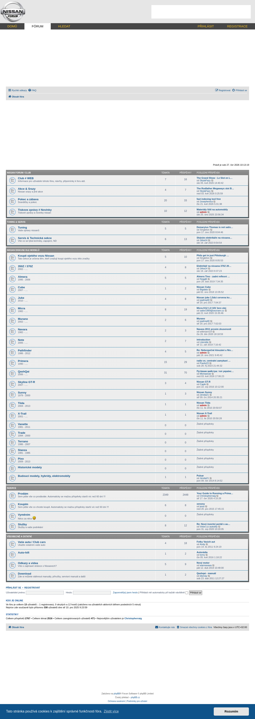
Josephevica (206, 201)
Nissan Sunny (204, 392)
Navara (22, 329)
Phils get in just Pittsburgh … (213, 255)
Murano (23, 318)
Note (21, 339)
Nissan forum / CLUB (19, 173)
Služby (22, 524)
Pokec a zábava (28, 199)
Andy (202, 544)
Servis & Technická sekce (35, 238)
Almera (22, 276)
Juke (21, 297)
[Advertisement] (201, 11)
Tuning (22, 227)
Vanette (23, 424)
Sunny (22, 392)
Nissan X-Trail (204, 413)
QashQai (23, 371)
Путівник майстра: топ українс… (215, 371)
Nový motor (203, 563)
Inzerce (11, 488)
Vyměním (24, 514)
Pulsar (200, 475)
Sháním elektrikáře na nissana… (214, 237)
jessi (202, 506)
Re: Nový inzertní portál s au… (213, 524)
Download (24, 573)
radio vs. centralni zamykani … (214, 360)
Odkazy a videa (28, 563)
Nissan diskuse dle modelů (23, 250)
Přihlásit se (13, 587)
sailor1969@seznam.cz (212, 310)
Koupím (23, 504)
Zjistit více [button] (111, 711)
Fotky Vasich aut (206, 541)
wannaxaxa (206, 565)
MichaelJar (205, 373)
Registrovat (32, 587)
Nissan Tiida (203, 403)
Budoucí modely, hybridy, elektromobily (44, 476)
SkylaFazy (205, 180)
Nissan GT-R (203, 381)
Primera (23, 361)
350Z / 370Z (25, 266)
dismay (203, 576)
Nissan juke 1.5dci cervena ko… (214, 297)
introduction (203, 339)
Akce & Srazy (27, 188)
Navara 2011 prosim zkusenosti (214, 329)
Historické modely (30, 467)
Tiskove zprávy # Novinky (35, 209)
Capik (203, 384)
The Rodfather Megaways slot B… (215, 188)
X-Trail (22, 413)
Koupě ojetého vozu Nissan (36, 255)
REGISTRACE (237, 26)
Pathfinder (25, 350)
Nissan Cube (204, 287)
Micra (21, 308)
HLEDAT (64, 26)
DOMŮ (12, 26)
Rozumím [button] (231, 711)
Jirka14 (203, 240)
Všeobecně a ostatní (19, 536)
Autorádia (202, 552)
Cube (21, 287)
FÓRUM (37, 26)
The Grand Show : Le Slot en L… (215, 178)
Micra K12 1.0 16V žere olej (211, 308)
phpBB (117, 693)
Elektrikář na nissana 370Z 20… (214, 266)
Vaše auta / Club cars (32, 542)
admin (203, 212)
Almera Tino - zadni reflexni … (213, 276)
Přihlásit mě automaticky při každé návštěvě (164, 592)
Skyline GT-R (26, 382)
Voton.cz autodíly (209, 526)
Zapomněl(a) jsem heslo (125, 592)
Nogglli (203, 279)
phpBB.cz (135, 697)
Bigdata (204, 289)
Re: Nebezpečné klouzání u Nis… (215, 350)
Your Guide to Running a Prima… (215, 493)
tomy (202, 555)
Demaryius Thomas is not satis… (215, 227)
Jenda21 (204, 395)
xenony (201, 504)
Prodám (23, 493)
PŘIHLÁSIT (206, 26)
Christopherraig (208, 496)
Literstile (204, 342)
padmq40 (205, 300)
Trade (21, 432)
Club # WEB (26, 178)
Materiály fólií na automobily (212, 209)
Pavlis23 (204, 363)
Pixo (21, 458)
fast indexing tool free (209, 199)
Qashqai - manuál (206, 573)
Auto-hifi (23, 552)
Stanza (22, 450)
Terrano (23, 441)
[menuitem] (32, 90)
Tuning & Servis (16, 222)
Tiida (21, 403)
